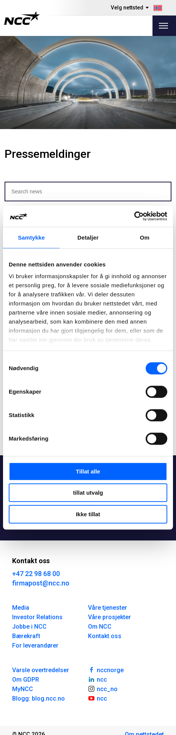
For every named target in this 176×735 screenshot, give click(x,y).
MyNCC (22, 689)
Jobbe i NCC (29, 626)
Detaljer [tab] (88, 237)
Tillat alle (88, 471)
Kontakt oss (104, 636)
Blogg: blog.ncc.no (38, 698)
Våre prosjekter (109, 617)
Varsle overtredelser (40, 670)
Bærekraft (26, 636)
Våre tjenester (107, 607)
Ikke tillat (88, 514)
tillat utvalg (88, 492)
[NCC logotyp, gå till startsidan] (22, 18)
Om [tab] (144, 237)
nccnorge (106, 669)
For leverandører (35, 645)
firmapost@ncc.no (40, 583)
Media (20, 607)
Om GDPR (25, 679)
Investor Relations (37, 617)
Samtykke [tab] (31, 237)
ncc (97, 679)
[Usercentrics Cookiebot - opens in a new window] (134, 216)
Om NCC (100, 626)
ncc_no (103, 688)
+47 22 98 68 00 (36, 574)
